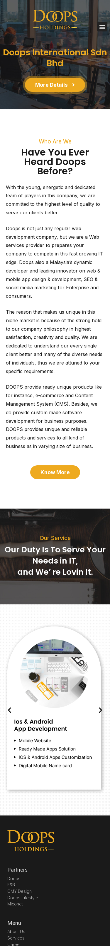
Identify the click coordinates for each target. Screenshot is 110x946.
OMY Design (19, 891)
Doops (14, 878)
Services (16, 937)
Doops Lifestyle (22, 897)
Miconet (15, 903)
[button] (102, 26)
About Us (16, 931)
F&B (11, 884)
